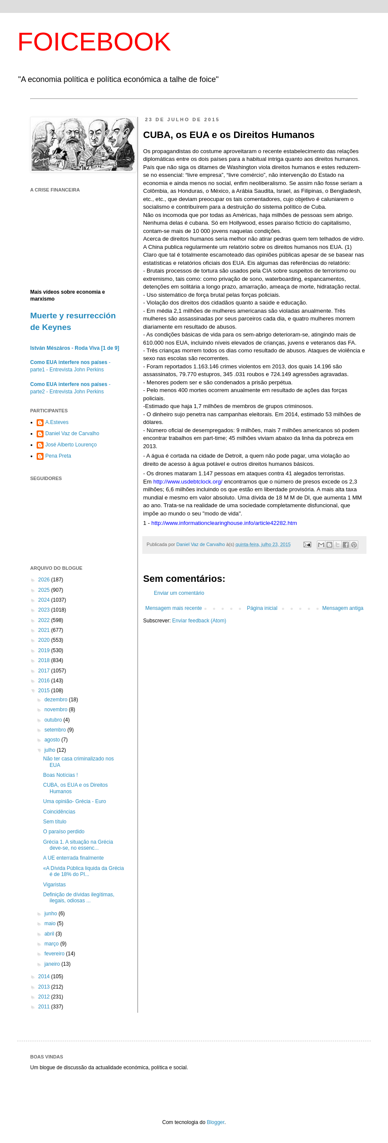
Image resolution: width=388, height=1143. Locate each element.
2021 (44, 630)
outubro (53, 720)
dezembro (56, 700)
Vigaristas (54, 885)
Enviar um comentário (179, 593)
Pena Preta (58, 456)
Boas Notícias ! (60, 775)
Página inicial (262, 608)
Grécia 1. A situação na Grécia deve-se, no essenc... (78, 845)
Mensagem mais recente (173, 608)
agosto (52, 740)
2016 (44, 681)
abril (50, 934)
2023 (44, 610)
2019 (44, 650)
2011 (44, 1007)
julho (50, 750)
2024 (44, 600)
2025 (44, 590)
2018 (44, 660)
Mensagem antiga (342, 608)
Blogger (216, 1122)
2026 (44, 580)
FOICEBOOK (94, 41)
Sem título (54, 822)
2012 (44, 997)
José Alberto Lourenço (71, 445)
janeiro (52, 964)
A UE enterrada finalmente (73, 858)
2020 (44, 640)
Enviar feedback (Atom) (199, 621)
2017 (44, 671)
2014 (44, 976)
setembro (55, 730)
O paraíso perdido (63, 832)
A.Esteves (57, 422)
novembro (56, 710)
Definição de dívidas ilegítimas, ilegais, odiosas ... (78, 898)
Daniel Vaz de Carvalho (72, 433)
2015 (44, 691)
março (52, 944)
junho (51, 914)
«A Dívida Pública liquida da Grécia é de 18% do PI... (83, 871)
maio (50, 923)
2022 (44, 620)
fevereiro (55, 954)
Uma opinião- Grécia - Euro (74, 801)
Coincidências (59, 812)
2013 (44, 987)
